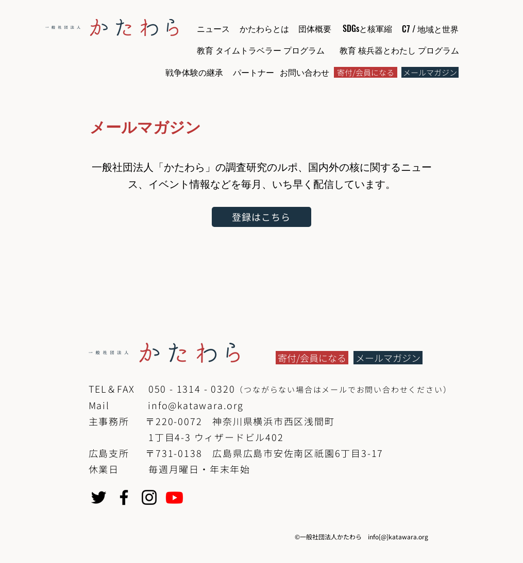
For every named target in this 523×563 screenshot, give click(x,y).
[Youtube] (174, 497)
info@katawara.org (196, 405)
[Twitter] (99, 497)
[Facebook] (124, 497)
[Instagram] (149, 497)
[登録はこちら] (261, 217)
